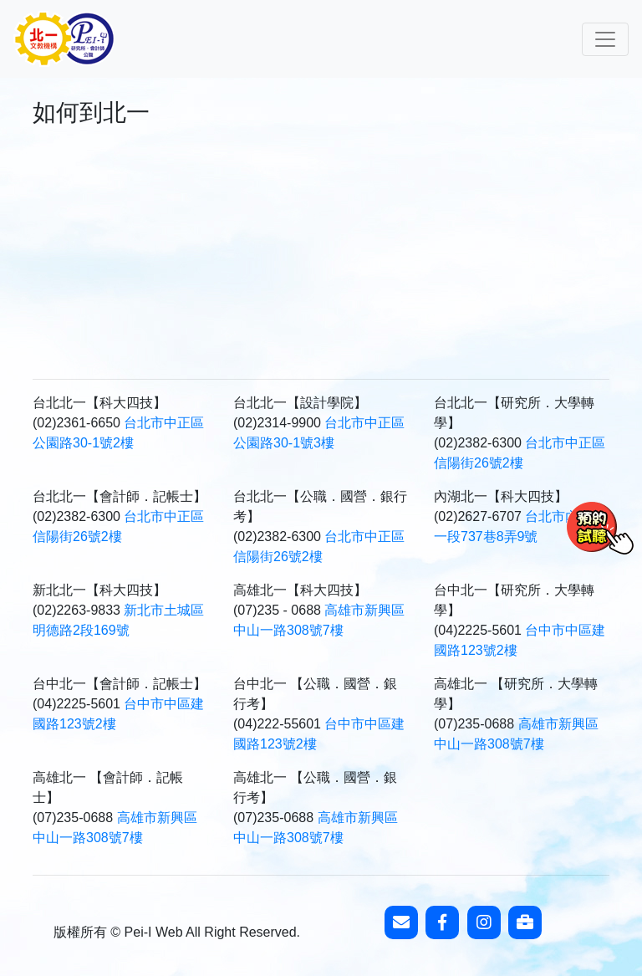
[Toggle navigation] (605, 39)
